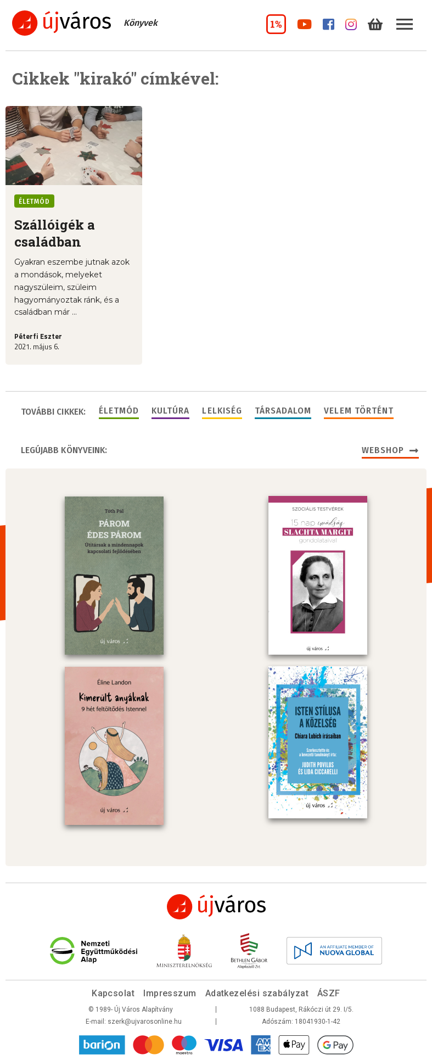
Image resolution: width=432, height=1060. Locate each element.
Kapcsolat (113, 993)
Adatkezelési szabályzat (256, 993)
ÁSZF (328, 993)
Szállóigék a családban (54, 233)
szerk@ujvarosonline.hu (145, 1021)
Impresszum (170, 993)
